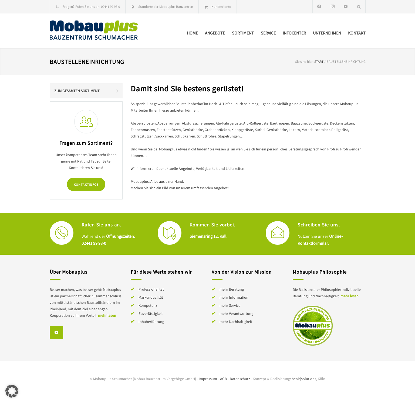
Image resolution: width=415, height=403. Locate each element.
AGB (223, 378)
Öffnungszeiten (120, 236)
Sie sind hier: (304, 61)
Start (318, 61)
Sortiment (243, 33)
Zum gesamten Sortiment (77, 90)
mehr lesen (107, 315)
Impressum (208, 378)
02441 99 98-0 (110, 6)
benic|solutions (304, 378)
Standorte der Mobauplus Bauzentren (165, 6)
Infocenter (294, 33)
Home (192, 33)
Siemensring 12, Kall (208, 236)
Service (268, 33)
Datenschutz (240, 378)
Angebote (215, 33)
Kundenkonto (221, 6)
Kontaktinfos (86, 184)
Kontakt (357, 33)
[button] (12, 391)
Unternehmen (327, 33)
